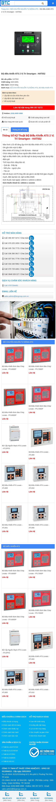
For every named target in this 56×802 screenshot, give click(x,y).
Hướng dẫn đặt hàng (37, 725)
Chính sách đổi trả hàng (11, 725)
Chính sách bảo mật (10, 736)
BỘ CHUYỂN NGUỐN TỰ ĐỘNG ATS (24, 9)
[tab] (5, 129)
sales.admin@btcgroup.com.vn (16, 296)
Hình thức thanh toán (37, 736)
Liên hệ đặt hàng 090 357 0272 (28, 107)
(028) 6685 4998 (17, 113)
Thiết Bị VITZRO (8, 754)
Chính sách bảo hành (10, 732)
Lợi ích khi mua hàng (37, 729)
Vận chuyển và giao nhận (39, 732)
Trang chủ (5, 9)
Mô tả (5, 130)
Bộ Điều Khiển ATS (46, 88)
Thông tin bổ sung (20, 130)
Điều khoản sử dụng (10, 721)
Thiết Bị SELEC (8, 761)
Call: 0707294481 (11, 285)
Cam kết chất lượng (37, 721)
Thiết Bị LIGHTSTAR (10, 747)
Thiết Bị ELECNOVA (10, 751)
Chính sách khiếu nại (10, 729)
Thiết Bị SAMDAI (8, 758)
